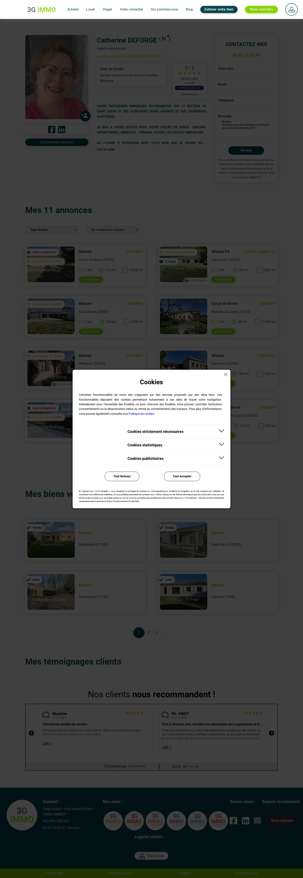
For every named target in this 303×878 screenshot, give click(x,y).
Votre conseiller (131, 9)
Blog (189, 9)
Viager (107, 9)
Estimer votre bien (219, 9)
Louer (90, 9)
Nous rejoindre (261, 9)
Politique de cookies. (142, 413)
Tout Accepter (182, 476)
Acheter (73, 9)
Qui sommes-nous (164, 9)
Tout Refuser (122, 476)
